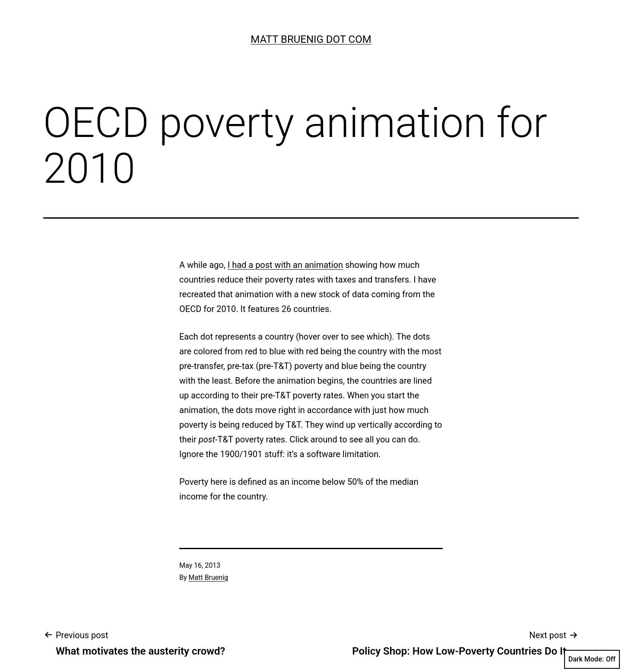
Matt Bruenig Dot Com (311, 39)
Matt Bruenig (208, 577)
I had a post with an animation (285, 265)
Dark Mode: (592, 659)
